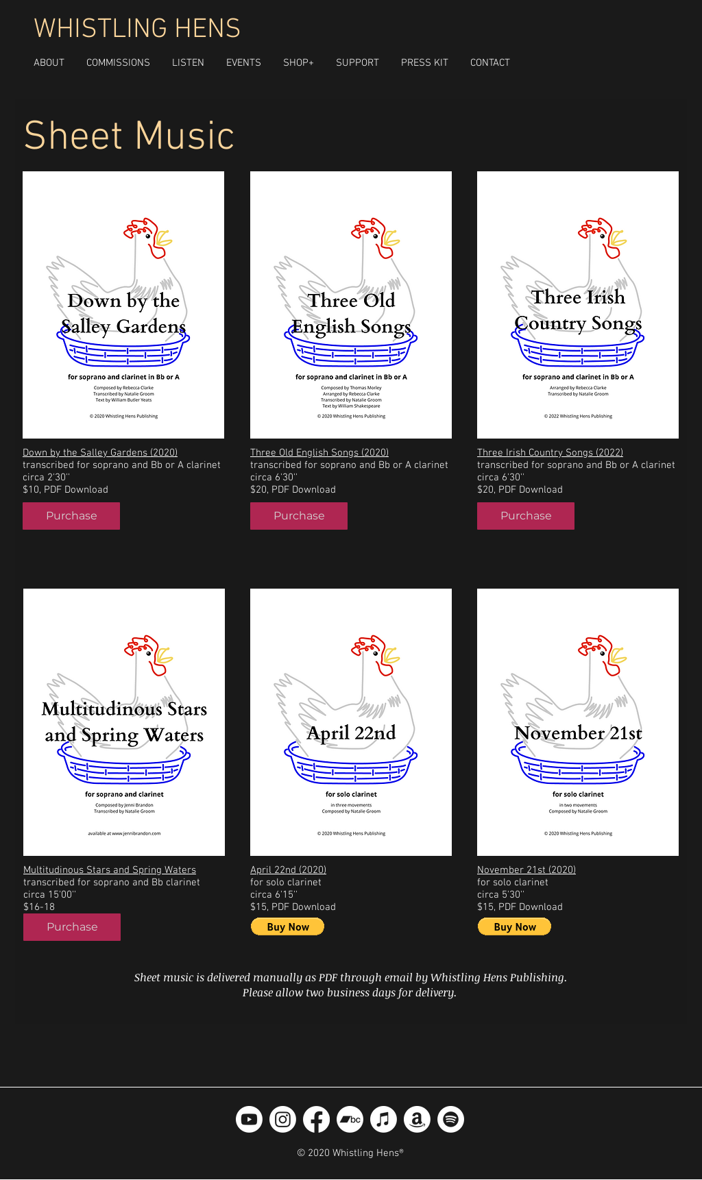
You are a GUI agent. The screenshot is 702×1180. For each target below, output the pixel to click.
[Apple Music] (383, 1119)
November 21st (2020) (526, 870)
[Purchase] (71, 516)
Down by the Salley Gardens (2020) (100, 453)
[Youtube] (249, 1119)
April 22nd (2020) (288, 870)
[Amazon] (417, 1119)
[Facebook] (316, 1119)
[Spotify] (450, 1119)
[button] (298, 63)
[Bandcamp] (350, 1119)
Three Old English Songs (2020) (319, 453)
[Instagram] (282, 1119)
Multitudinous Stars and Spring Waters (109, 870)
